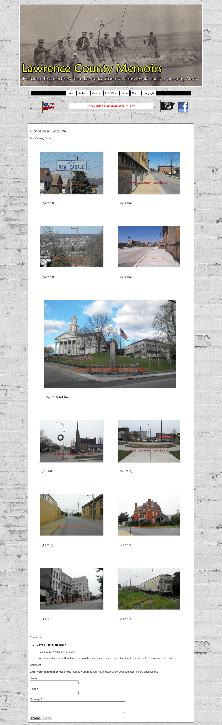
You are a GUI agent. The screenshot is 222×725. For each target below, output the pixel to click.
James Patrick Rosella (50, 644)
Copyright (149, 93)
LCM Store (111, 93)
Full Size (63, 397)
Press (124, 93)
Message (36, 699)
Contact (96, 93)
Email (34, 688)
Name (34, 678)
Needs (136, 93)
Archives (83, 93)
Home (71, 93)
